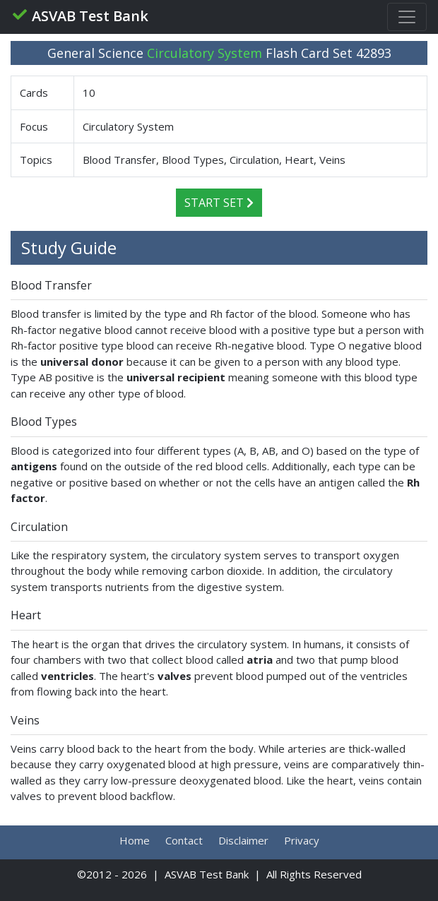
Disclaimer (243, 840)
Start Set (219, 202)
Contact (184, 840)
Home (134, 840)
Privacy (301, 840)
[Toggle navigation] (407, 17)
